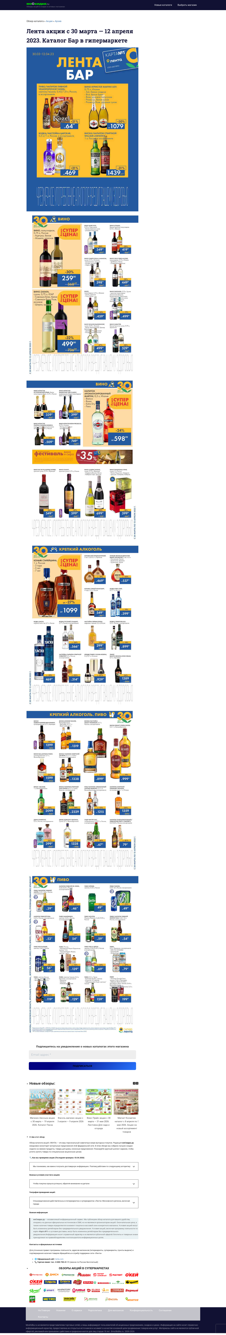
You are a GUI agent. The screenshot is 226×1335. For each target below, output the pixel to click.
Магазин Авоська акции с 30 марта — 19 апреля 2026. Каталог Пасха (42, 1123)
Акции (49, 21)
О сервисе (77, 1312)
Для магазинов (116, 1312)
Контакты (43, 1319)
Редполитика (95, 1312)
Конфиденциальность (141, 1312)
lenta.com (59, 1261)
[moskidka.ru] (46, 5)
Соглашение (165, 1312)
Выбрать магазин (187, 5)
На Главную (44, 1312)
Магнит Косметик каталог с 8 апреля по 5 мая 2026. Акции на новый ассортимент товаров (127, 1127)
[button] (137, 1085)
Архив (58, 21)
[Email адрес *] (82, 1054)
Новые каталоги (163, 5)
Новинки (60, 1312)
